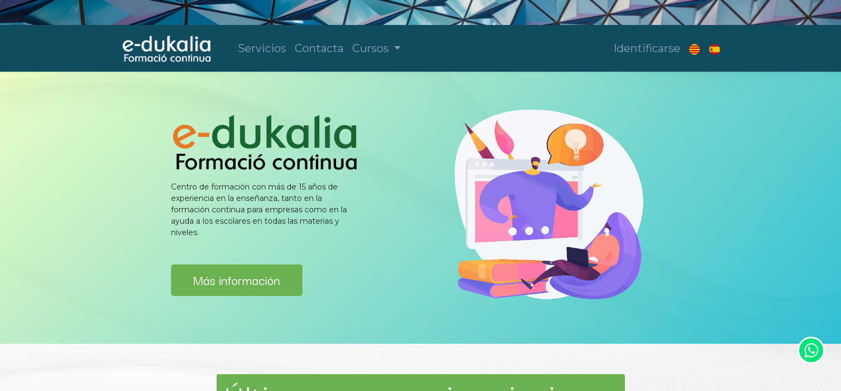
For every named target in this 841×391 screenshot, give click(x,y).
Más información (236, 279)
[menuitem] (261, 48)
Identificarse (647, 48)
